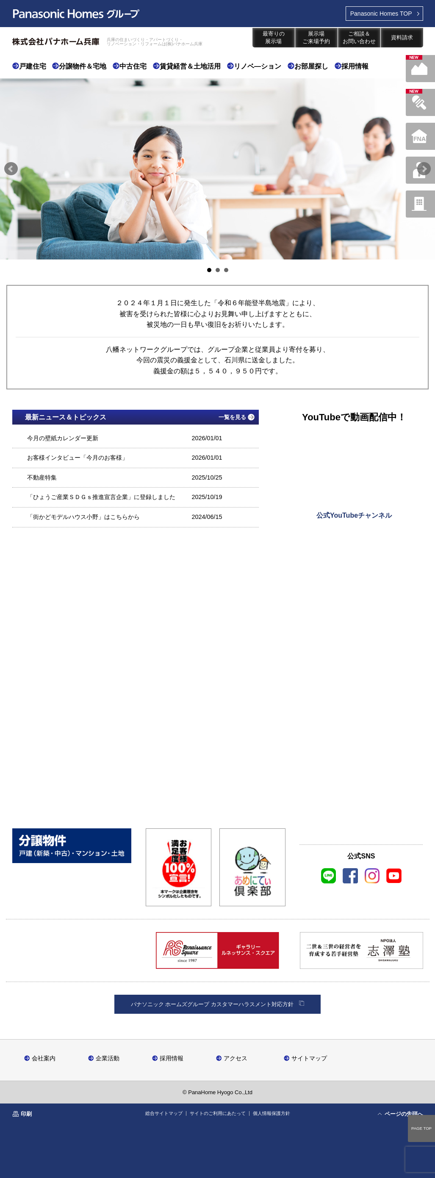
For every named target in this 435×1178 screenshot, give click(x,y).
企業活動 (107, 1058)
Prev (11, 169)
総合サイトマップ (164, 1113)
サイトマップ (309, 1058)
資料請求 (402, 37)
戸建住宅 (32, 66)
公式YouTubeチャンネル (354, 515)
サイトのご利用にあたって (218, 1113)
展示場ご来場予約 (316, 37)
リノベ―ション (257, 66)
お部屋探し (311, 66)
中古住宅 (133, 66)
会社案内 (43, 1058)
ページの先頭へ (404, 1114)
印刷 (26, 1114)
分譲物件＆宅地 (82, 66)
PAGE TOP (421, 1128)
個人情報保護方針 (271, 1113)
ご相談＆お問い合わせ (359, 37)
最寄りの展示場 (274, 37)
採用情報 (355, 66)
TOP (381, 13)
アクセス (235, 1058)
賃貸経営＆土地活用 (190, 66)
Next (424, 169)
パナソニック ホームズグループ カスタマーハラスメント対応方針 (212, 1004)
